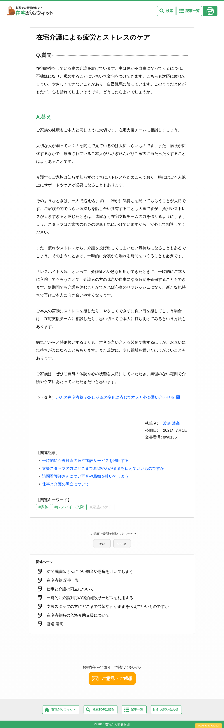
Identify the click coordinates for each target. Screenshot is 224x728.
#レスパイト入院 (69, 507)
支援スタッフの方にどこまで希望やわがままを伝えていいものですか (103, 468)
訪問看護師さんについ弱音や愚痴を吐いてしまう (85, 476)
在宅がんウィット (63, 709)
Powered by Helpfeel (208, 726)
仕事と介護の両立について (65, 484)
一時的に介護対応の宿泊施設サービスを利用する (85, 460)
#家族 (43, 507)
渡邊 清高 (171, 423)
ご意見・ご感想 (117, 678)
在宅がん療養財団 (117, 724)
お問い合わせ (169, 709)
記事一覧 (193, 11)
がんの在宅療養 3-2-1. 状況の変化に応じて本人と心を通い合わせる (115, 397)
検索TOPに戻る (103, 709)
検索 (169, 11)
